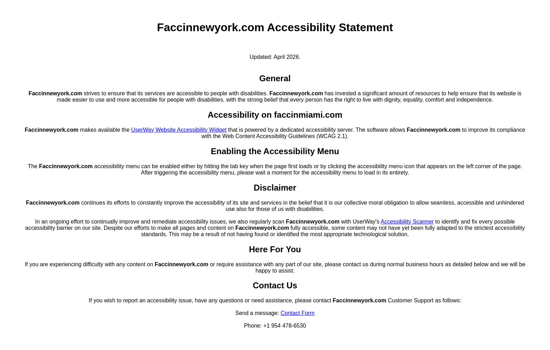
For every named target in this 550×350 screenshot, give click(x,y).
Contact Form (298, 313)
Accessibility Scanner (407, 222)
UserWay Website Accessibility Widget (179, 130)
